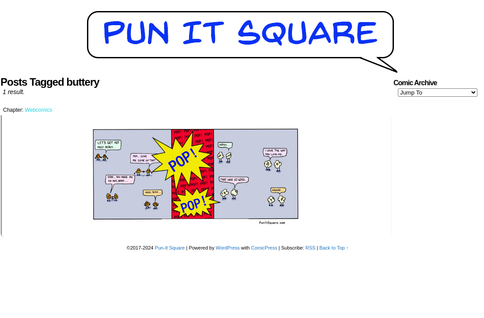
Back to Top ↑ (333, 247)
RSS (311, 247)
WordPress (228, 247)
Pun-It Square (170, 247)
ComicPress (264, 247)
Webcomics (38, 110)
